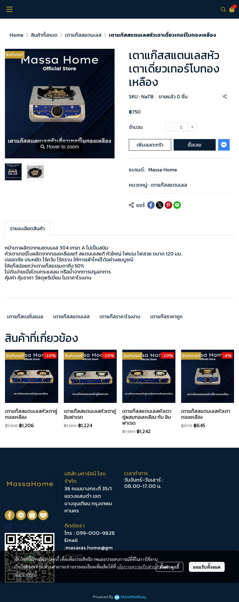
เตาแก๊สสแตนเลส (83, 35)
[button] (223, 9)
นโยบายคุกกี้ (25, 574)
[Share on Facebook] (151, 205)
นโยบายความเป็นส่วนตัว (139, 566)
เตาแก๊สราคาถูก (166, 316)
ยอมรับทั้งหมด (207, 567)
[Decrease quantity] (169, 127)
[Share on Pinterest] (168, 205)
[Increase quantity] (192, 127)
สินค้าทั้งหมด (44, 35)
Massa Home (162, 169)
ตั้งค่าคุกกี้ (169, 567)
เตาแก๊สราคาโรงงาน (120, 316)
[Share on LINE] (177, 205)
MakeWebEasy (133, 597)
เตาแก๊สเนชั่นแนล (25, 316)
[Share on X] (159, 205)
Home (16, 35)
